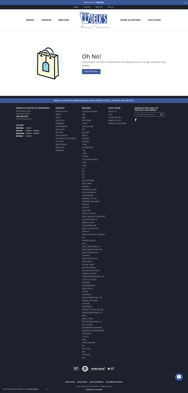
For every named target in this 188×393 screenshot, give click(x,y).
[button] (77, 7)
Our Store (154, 20)
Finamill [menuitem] (86, 186)
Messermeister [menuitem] (88, 285)
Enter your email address (145, 110)
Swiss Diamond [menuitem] (89, 342)
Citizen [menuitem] (85, 156)
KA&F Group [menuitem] (87, 261)
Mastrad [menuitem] (86, 282)
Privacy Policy (114, 120)
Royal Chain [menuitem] (87, 318)
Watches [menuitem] (59, 132)
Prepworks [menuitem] (87, 306)
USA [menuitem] (83, 357)
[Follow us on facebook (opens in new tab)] (136, 119)
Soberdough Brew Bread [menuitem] (93, 330)
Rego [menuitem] (84, 315)
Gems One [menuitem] (86, 210)
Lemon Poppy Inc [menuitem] (89, 273)
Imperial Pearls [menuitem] (89, 240)
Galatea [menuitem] (85, 207)
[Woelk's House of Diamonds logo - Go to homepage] (94, 20)
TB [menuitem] (83, 345)
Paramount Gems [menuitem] (89, 300)
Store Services (114, 117)
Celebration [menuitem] (87, 147)
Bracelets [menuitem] (60, 120)
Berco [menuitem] (84, 135)
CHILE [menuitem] (84, 153)
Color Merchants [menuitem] (90, 159)
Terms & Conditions (117, 123)
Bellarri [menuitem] (85, 132)
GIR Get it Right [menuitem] (89, 213)
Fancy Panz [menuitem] (87, 183)
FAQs (110, 114)
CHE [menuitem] (83, 150)
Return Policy (70, 382)
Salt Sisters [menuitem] (87, 324)
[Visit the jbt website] (111, 369)
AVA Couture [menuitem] (87, 126)
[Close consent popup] (46, 389)
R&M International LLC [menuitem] (92, 312)
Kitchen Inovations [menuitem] (90, 270)
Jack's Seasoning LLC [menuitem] (91, 246)
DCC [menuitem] (83, 171)
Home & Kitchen (130, 20)
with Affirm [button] (100, 2)
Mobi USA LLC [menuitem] (87, 288)
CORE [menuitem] (84, 162)
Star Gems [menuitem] (86, 333)
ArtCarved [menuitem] (86, 120)
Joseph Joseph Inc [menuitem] (90, 258)
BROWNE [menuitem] (85, 138)
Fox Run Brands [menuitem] (89, 192)
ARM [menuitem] (84, 117)
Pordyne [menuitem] (86, 303)
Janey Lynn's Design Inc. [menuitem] (92, 249)
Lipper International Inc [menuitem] (93, 276)
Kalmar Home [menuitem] (88, 264)
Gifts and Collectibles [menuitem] (66, 138)
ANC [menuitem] (83, 114)
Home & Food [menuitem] (62, 111)
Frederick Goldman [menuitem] (91, 201)
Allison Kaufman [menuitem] (89, 111)
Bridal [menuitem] (58, 114)
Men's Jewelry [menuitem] (62, 135)
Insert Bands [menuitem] (61, 144)
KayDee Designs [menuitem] (89, 267)
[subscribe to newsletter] (161, 114)
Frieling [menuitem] (85, 204)
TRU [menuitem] (83, 351)
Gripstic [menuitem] (85, 231)
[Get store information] (24, 119)
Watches (63, 20)
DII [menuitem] (83, 177)
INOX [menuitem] (84, 243)
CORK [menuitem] (84, 165)
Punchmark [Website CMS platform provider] (98, 389)
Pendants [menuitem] (60, 150)
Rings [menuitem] (58, 117)
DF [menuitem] (83, 174)
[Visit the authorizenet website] (85, 369)
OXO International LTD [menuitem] (92, 297)
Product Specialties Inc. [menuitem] (93, 309)
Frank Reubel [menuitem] (88, 195)
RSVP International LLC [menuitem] (92, 321)
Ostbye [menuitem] (85, 291)
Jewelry (46, 20)
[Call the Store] (22, 116)
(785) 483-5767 (127, 100)
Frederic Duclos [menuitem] (89, 198)
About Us (112, 111)
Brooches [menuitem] (60, 147)
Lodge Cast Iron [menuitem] (89, 279)
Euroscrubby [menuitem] (88, 180)
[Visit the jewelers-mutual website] (98, 369)
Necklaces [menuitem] (60, 129)
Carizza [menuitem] (85, 141)
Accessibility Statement (114, 382)
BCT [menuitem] (83, 129)
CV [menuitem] (83, 168)
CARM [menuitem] (84, 144)
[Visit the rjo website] (76, 369)
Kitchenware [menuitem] (61, 126)
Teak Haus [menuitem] (86, 348)
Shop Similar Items (91, 72)
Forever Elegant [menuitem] (89, 189)
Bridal (30, 20)
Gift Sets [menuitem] (59, 141)
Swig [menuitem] (84, 339)
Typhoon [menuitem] (86, 354)
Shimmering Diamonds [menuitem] (92, 327)
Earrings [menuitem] (60, 123)
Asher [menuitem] (84, 123)
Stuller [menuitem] (85, 336)
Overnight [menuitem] (86, 294)
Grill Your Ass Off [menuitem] (90, 228)
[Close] (185, 2)
